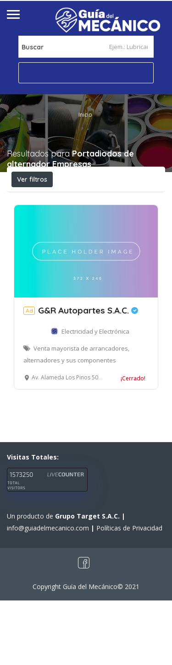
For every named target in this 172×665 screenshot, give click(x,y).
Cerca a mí (55, 220)
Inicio (85, 115)
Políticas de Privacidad (129, 592)
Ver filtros (32, 179)
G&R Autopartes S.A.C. (80, 374)
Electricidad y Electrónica (95, 396)
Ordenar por (112, 220)
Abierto (34, 199)
